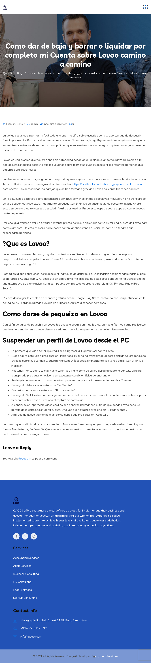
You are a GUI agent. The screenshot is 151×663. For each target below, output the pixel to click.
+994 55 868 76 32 (33, 628)
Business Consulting (26, 574)
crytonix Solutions (106, 656)
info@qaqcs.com (31, 636)
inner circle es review (55, 123)
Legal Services (22, 590)
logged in (25, 458)
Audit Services (22, 565)
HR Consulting (22, 582)
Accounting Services (26, 558)
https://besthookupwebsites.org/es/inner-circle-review (107, 184)
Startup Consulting (25, 597)
